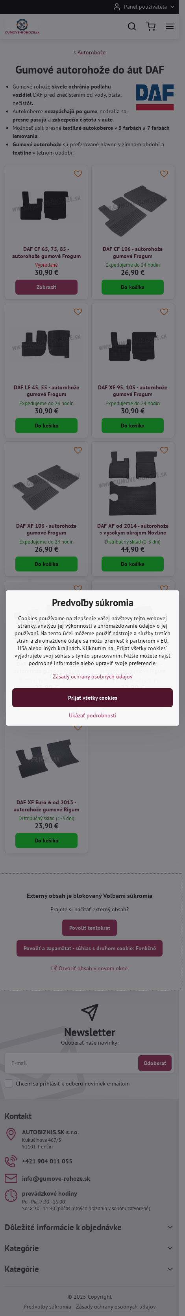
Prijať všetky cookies (92, 697)
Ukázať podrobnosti (93, 715)
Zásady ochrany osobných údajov (93, 676)
